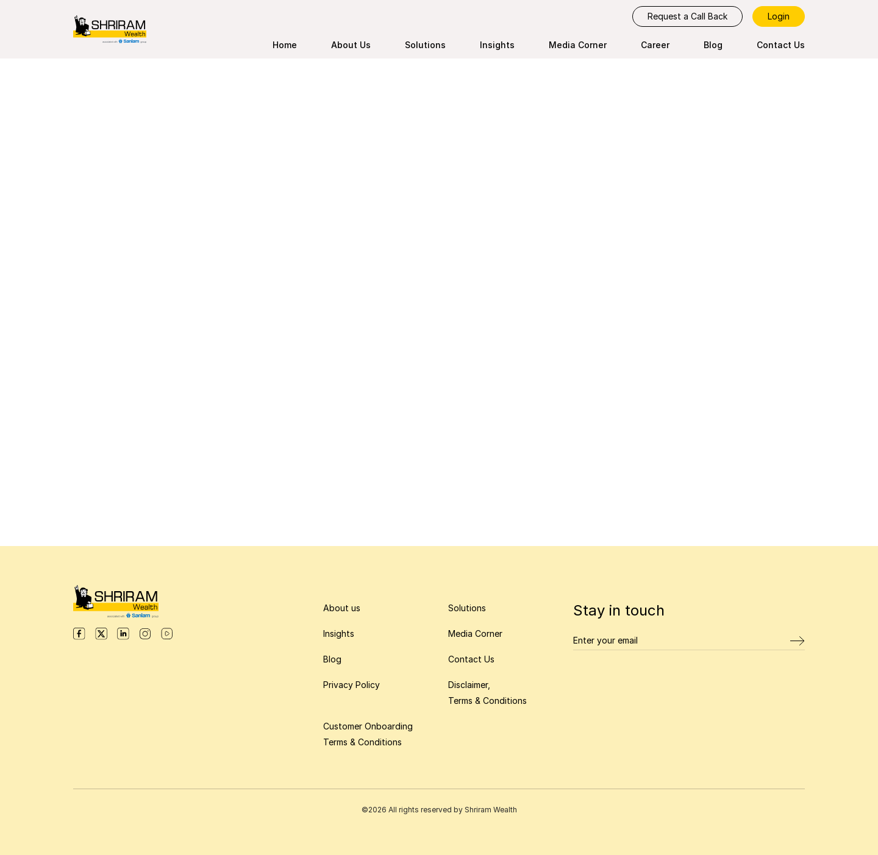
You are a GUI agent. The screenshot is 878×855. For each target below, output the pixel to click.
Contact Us (781, 45)
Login (779, 16)
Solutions (425, 45)
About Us (351, 45)
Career (655, 45)
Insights (497, 45)
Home (285, 45)
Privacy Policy (351, 684)
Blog (713, 45)
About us (341, 608)
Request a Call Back (687, 16)
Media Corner (578, 45)
